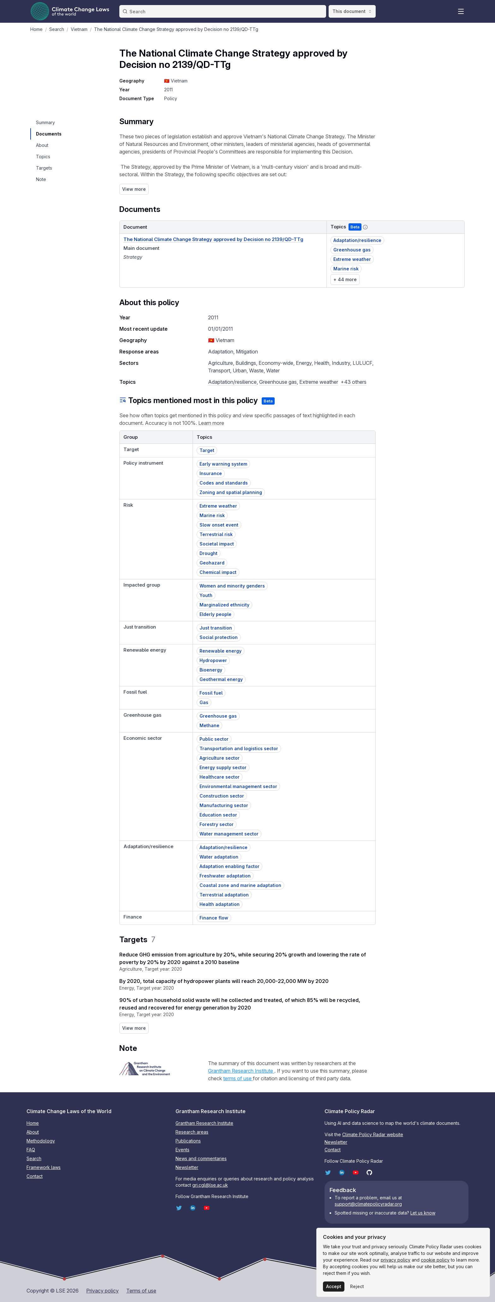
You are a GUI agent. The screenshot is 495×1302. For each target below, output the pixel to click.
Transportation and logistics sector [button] (239, 748)
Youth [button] (206, 595)
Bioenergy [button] (211, 669)
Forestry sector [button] (217, 824)
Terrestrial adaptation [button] (224, 894)
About (33, 1132)
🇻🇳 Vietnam (176, 80)
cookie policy (435, 1260)
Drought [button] (209, 553)
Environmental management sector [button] (238, 786)
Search (34, 1158)
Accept (333, 1286)
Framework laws (44, 1167)
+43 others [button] (354, 382)
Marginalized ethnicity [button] (224, 604)
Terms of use (141, 1290)
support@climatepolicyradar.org (368, 1204)
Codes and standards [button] (224, 482)
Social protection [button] (219, 637)
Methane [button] (209, 725)
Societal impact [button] (217, 543)
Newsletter (187, 1167)
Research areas (192, 1132)
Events (182, 1149)
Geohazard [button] (212, 562)
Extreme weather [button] (352, 259)
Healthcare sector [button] (220, 777)
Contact (35, 1176)
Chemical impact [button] (218, 572)
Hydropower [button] (213, 660)
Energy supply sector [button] (223, 767)
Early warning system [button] (223, 464)
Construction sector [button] (222, 796)
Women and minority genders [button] (232, 585)
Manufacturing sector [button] (224, 805)
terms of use (238, 1078)
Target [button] (207, 450)
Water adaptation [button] (219, 856)
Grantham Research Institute (241, 1071)
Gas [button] (204, 702)
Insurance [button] (211, 473)
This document (352, 11)
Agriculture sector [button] (220, 758)
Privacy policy (102, 1290)
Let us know (422, 1212)
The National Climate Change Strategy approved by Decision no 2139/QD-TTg (213, 239)
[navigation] (48, 122)
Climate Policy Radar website (372, 1134)
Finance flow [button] (214, 917)
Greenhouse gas (278, 382)
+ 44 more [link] (345, 279)
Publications (188, 1140)
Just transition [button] (216, 627)
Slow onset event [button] (219, 524)
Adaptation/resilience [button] (357, 240)
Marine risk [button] (346, 268)
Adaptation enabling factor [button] (229, 866)
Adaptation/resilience (232, 382)
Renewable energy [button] (221, 651)
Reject (357, 1286)
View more (134, 189)
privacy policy (395, 1260)
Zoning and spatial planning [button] (231, 492)
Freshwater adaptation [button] (225, 875)
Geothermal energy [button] (221, 679)
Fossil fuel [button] (211, 693)
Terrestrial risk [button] (216, 534)
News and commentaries (201, 1158)
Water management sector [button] (229, 833)
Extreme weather (318, 382)
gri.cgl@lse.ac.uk (210, 1185)
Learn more (211, 423)
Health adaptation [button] (220, 904)
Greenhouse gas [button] (352, 249)
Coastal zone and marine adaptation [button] (240, 885)
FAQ (31, 1149)
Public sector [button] (214, 739)
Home (33, 1123)
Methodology (41, 1140)
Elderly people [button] (215, 614)
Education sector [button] (218, 814)
